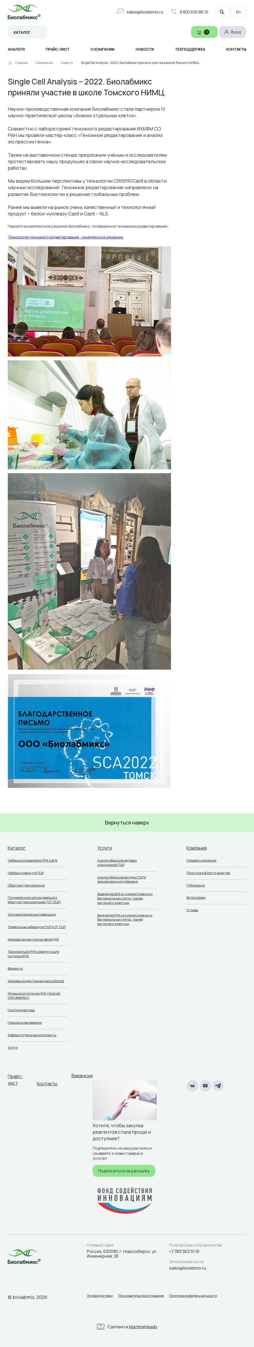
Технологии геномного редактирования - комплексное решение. (66, 237)
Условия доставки (100, 1295)
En (238, 12)
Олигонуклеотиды (21, 1010)
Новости (145, 49)
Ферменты (15, 968)
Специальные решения (25, 1022)
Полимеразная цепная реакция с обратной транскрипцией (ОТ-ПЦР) (34, 899)
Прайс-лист (58, 49)
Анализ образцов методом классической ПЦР (117, 862)
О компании (102, 49)
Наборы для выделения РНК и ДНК (33, 860)
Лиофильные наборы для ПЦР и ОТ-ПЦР (37, 927)
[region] (127, 65)
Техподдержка (190, 49)
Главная (21, 63)
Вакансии (83, 1075)
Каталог (22, 32)
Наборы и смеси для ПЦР (26, 873)
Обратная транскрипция (26, 885)
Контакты (236, 49)
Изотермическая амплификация (32, 914)
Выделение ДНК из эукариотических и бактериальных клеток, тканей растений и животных (125, 898)
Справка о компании (201, 860)
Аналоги (16, 49)
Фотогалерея (196, 897)
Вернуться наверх (127, 822)
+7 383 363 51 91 (184, 1249)
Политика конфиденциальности (198, 1295)
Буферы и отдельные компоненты (32, 1035)
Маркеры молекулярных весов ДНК (33, 939)
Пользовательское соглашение (144, 1295)
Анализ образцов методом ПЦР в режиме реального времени (121, 879)
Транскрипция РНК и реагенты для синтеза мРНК (33, 953)
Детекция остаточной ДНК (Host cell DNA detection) (34, 995)
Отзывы (192, 910)
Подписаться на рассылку (125, 1170)
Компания (197, 848)
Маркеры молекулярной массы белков (36, 981)
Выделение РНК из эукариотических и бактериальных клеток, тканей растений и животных (124, 919)
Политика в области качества (208, 873)
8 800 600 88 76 (192, 12)
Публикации (196, 885)
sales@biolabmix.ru (142, 12)
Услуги (13, 1047)
